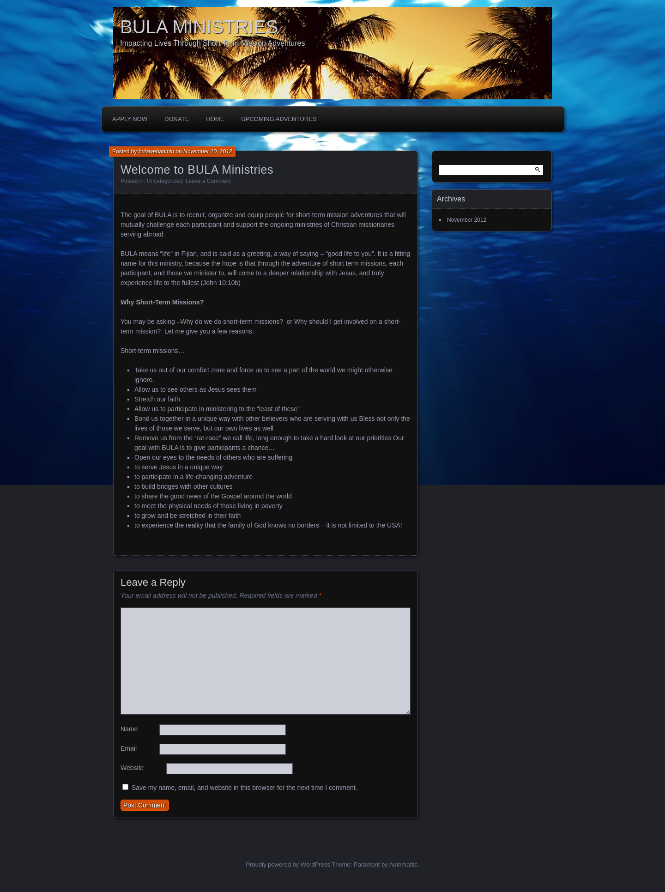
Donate (176, 118)
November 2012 (466, 220)
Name (129, 729)
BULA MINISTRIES (199, 27)
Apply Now (129, 118)
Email (129, 748)
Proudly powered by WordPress (288, 864)
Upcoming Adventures (278, 118)
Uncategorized (164, 181)
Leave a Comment (208, 181)
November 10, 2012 (207, 151)
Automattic (403, 864)
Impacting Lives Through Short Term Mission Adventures (212, 43)
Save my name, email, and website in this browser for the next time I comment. (244, 787)
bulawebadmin (156, 151)
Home (215, 118)
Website (132, 767)
